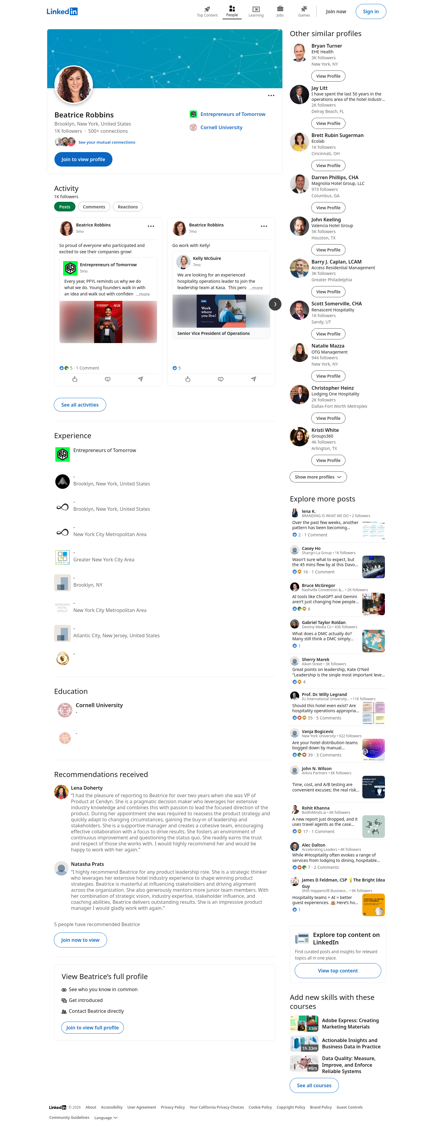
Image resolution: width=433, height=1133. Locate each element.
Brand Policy (321, 1107)
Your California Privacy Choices (217, 1107)
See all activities (80, 404)
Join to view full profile (92, 1027)
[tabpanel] (164, 301)
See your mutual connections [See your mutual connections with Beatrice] (106, 142)
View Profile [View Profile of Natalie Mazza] (328, 376)
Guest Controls (350, 1107)
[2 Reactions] (296, 535)
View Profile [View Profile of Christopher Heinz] (328, 418)
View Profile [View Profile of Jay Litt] (328, 123)
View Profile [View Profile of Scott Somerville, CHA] (328, 334)
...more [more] (143, 294)
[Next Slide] (275, 304)
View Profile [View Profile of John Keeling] (328, 250)
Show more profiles (318, 477)
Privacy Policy (173, 1107)
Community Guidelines (69, 1117)
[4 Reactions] (299, 682)
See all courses (314, 1085)
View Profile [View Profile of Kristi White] (328, 460)
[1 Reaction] (296, 646)
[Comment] (108, 379)
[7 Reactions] (301, 867)
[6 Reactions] (301, 609)
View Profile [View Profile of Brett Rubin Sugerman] (328, 165)
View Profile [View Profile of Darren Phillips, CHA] (328, 208)
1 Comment (87, 368)
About (91, 1107)
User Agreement (141, 1107)
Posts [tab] (64, 207)
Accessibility (112, 1107)
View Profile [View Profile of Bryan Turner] (328, 76)
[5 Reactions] (65, 368)
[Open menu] (271, 95)
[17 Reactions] (300, 831)
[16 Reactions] (300, 572)
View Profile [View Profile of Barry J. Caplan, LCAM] (328, 292)
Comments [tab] (94, 207)
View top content (338, 970)
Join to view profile (83, 159)
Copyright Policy (291, 1107)
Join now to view (80, 940)
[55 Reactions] (302, 718)
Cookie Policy (260, 1107)
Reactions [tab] (128, 207)
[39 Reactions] (302, 755)
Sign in (371, 11)
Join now (336, 11)
